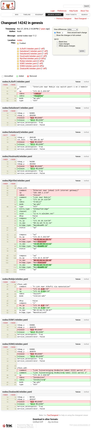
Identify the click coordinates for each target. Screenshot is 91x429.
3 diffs (42, 58)
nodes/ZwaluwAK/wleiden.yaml (17, 392)
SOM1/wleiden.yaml (28, 63)
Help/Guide (73, 11)
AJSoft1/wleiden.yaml (29, 49)
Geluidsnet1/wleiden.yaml (31, 51)
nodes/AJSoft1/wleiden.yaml (16, 81)
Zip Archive (53, 422)
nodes (19, 40)
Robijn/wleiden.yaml (28, 61)
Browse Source (54, 14)
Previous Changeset (64, 19)
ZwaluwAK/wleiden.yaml (30, 68)
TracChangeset (52, 415)
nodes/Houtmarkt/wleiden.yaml (17, 156)
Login (53, 11)
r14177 (5, 135)
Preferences (62, 11)
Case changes (64, 44)
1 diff (42, 49)
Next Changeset (81, 19)
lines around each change (74, 33)
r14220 (5, 85)
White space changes (67, 46)
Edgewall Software (26, 427)
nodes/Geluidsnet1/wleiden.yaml (17, 108)
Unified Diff (38, 422)
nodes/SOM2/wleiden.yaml (15, 344)
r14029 (5, 347)
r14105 (5, 111)
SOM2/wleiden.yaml (28, 66)
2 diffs (40, 61)
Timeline (26, 14)
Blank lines (63, 42)
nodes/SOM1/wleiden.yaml (15, 320)
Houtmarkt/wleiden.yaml (30, 56)
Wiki (16, 14)
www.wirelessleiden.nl (81, 425)
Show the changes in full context (67, 35)
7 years (43, 29)
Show (57, 33)
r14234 (5, 323)
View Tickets (71, 14)
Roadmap (39, 14)
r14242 (13, 85)
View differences (60, 30)
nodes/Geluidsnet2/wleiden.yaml (17, 132)
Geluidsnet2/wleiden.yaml (31, 54)
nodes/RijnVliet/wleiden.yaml (16, 180)
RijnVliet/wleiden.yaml (29, 58)
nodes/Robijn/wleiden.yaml (15, 279)
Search (84, 14)
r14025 (5, 159)
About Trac (85, 11)
